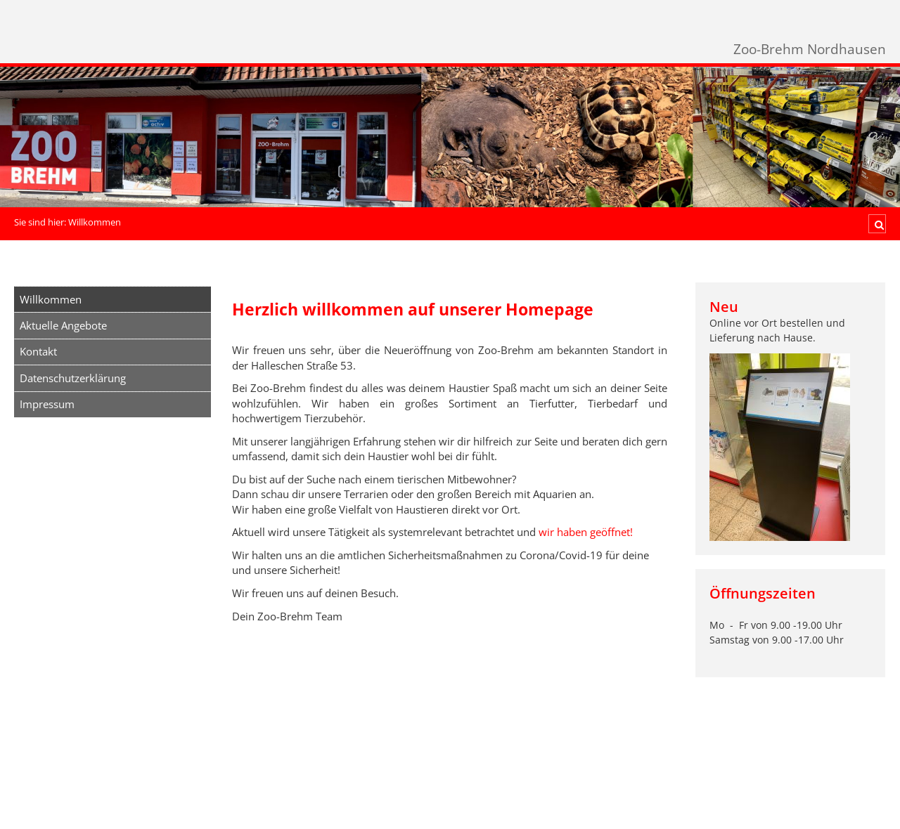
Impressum (47, 404)
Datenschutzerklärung (73, 378)
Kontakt (38, 351)
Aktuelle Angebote (63, 325)
